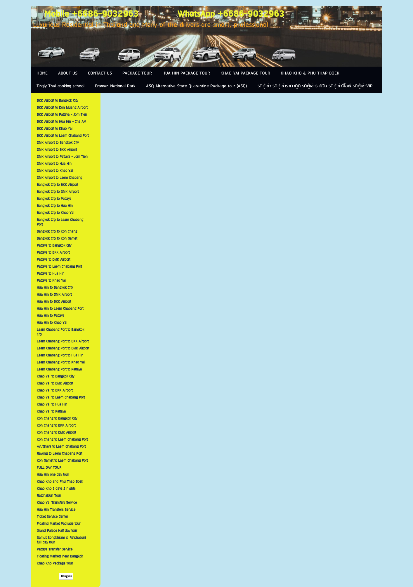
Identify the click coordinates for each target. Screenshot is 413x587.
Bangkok (66, 576)
